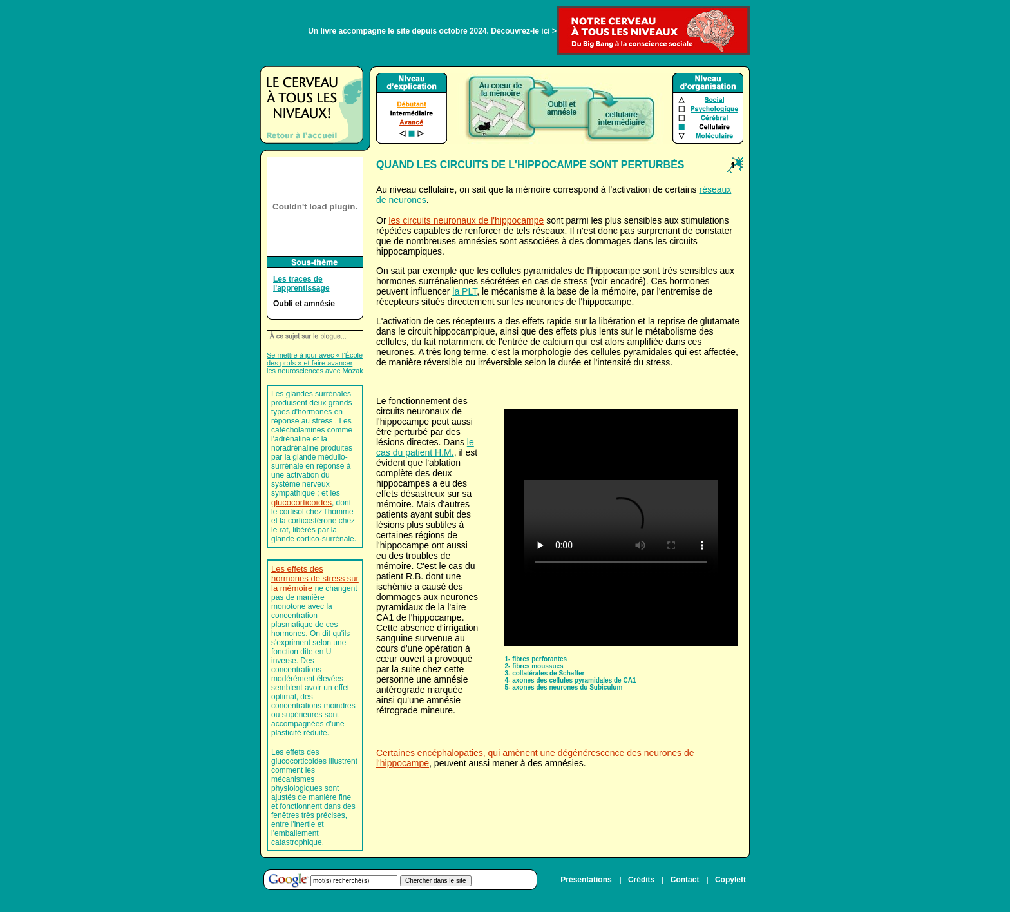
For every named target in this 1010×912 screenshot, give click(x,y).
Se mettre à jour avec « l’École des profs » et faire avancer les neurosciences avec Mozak (315, 362)
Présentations (585, 879)
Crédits (641, 879)
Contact (685, 879)
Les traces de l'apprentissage (301, 284)
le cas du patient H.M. (425, 447)
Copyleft (730, 879)
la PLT (464, 291)
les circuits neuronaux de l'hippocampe (466, 220)
